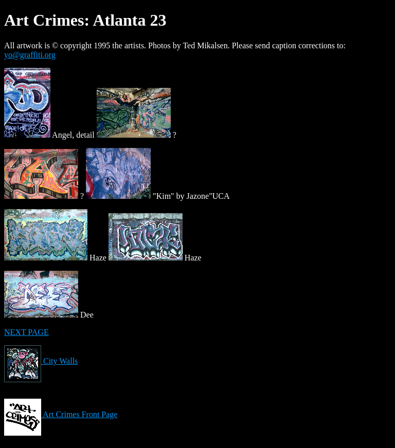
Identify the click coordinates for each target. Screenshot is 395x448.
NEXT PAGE (26, 332)
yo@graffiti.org (30, 54)
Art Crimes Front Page (60, 414)
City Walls (41, 361)
